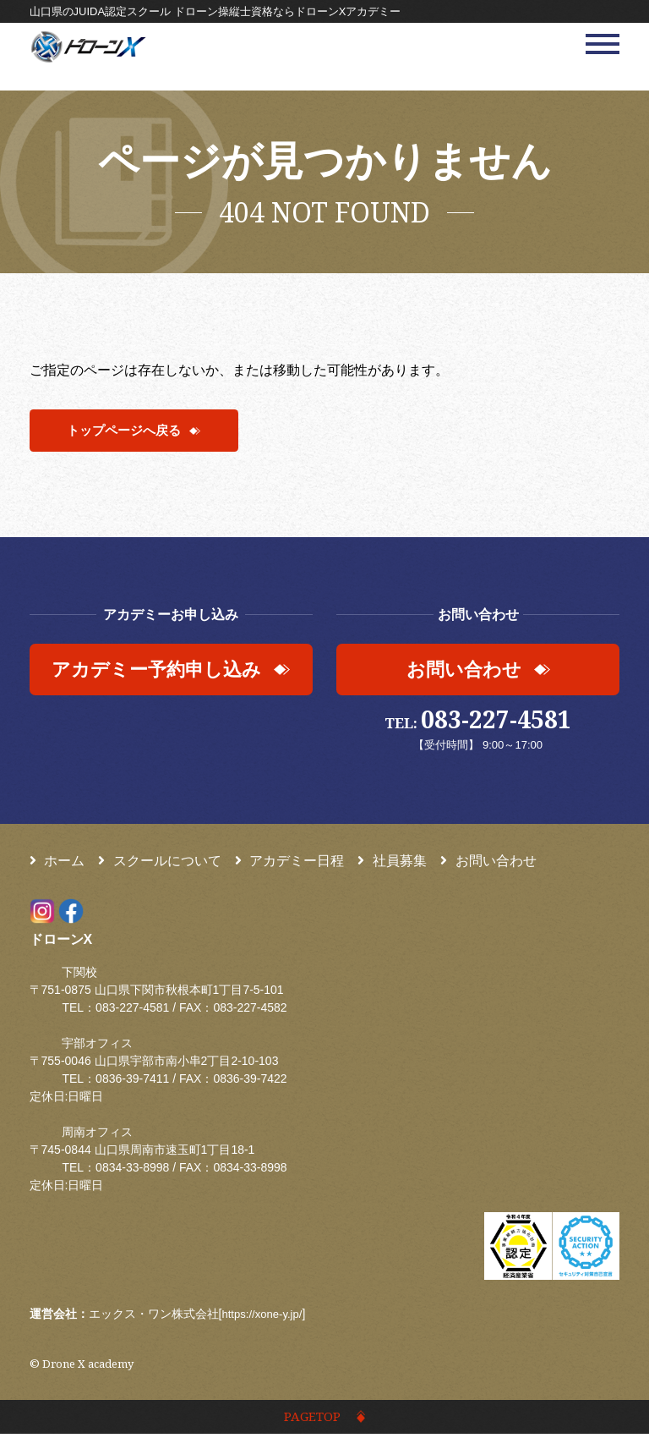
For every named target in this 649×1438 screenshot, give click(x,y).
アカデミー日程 (290, 863)
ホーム (57, 863)
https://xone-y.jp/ (264, 1316)
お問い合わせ (488, 863)
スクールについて (159, 863)
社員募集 (392, 863)
